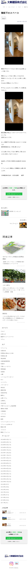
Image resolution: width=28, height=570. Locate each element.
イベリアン (4, 382)
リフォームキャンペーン (8, 421)
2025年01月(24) (6, 481)
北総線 (3, 371)
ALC (2, 379)
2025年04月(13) (6, 474)
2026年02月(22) (6, 447)
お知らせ (3, 334)
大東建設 (3, 411)
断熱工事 (3, 427)
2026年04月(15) (6, 442)
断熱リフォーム (5, 432)
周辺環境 (3, 358)
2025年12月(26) (6, 452)
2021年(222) (5, 492)
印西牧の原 (4, 356)
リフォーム (4, 348)
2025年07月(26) (6, 466)
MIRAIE (3, 416)
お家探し (3, 400)
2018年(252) (5, 500)
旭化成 (3, 387)
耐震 (2, 419)
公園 (2, 374)
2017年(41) (4, 502)
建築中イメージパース (7, 336)
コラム (3, 339)
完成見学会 (4, 393)
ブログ (19, 6)
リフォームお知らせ (6, 424)
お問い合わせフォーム (14, 194)
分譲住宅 (3, 350)
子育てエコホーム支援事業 (8, 406)
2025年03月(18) (6, 476)
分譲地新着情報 (5, 361)
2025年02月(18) (6, 479)
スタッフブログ (11, 6)
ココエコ (3, 429)
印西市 (3, 364)
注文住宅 (3, 403)
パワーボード (5, 385)
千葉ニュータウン (6, 366)
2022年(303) (5, 489)
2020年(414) (5, 495)
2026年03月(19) (6, 444)
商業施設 (3, 369)
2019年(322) (5, 497)
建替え (3, 395)
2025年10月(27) (6, 458)
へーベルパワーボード (7, 377)
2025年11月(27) (6, 455)
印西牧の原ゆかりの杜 (7, 353)
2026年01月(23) (6, 450)
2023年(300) (5, 487)
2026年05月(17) (6, 439)
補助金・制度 (4, 408)
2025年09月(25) (6, 460)
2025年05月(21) (6, 471)
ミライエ (3, 414)
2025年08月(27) (6, 463)
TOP (4, 6)
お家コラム (4, 398)
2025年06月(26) (6, 468)
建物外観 (3, 390)
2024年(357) (5, 484)
